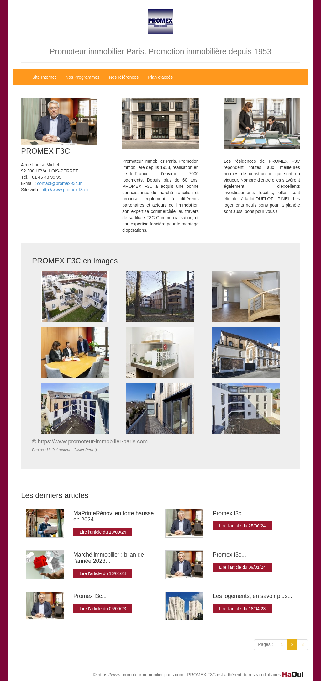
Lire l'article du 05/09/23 (103, 608)
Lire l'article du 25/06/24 (242, 525)
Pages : (265, 644)
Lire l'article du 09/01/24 (242, 567)
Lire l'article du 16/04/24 (103, 573)
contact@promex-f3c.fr (59, 183)
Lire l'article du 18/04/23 (242, 608)
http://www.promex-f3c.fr (65, 189)
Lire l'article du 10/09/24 (103, 532)
